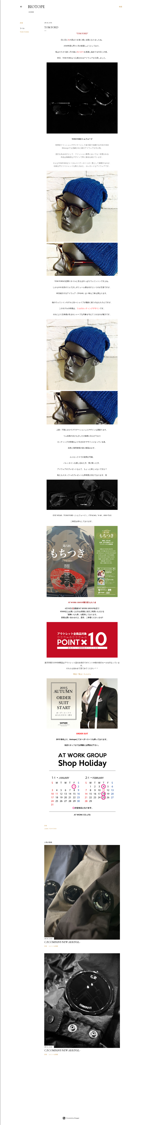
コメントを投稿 (53, 946)
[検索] (120, 6)
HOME (31, 12)
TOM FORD (24, 32)
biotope (36, 6)
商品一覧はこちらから (82, 674)
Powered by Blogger (71, 1118)
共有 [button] (21, 23)
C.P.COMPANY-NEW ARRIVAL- (62, 942)
